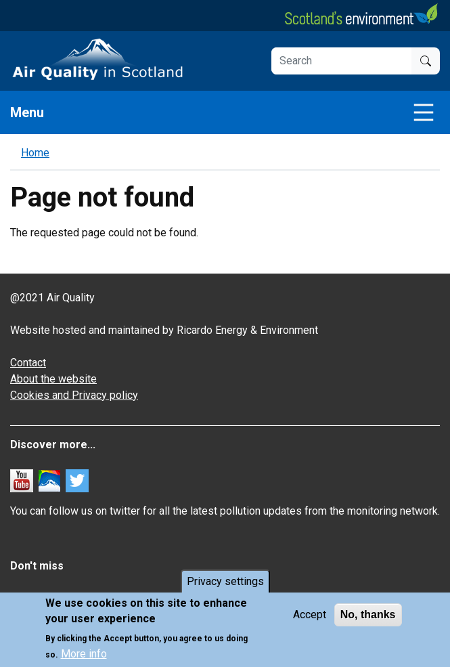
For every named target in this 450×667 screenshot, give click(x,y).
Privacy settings (225, 582)
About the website (53, 378)
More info (84, 654)
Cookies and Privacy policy (74, 395)
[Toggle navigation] (423, 112)
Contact (28, 362)
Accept (309, 615)
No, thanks (368, 615)
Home (35, 152)
